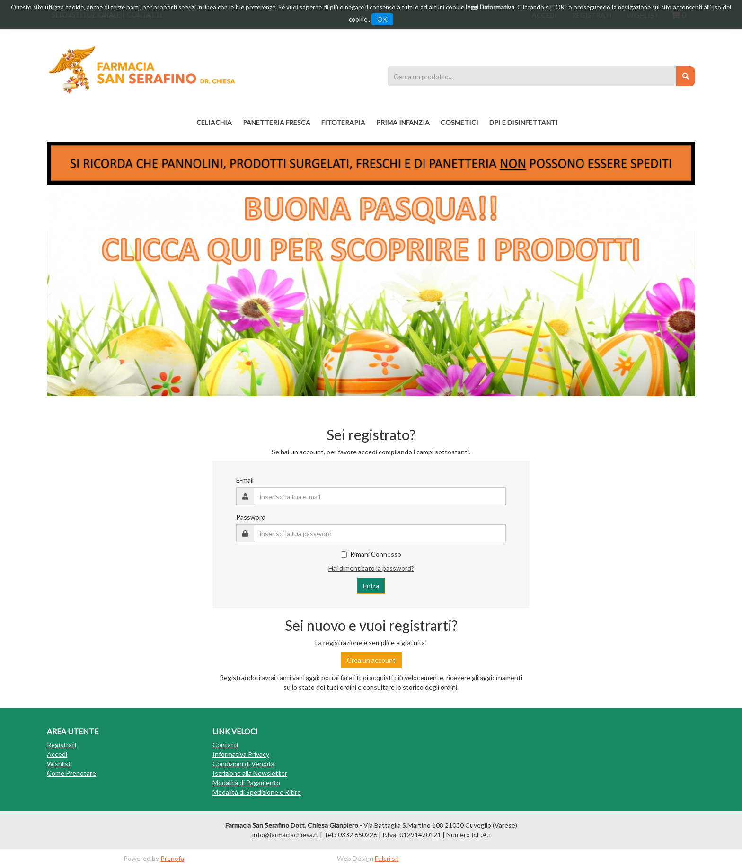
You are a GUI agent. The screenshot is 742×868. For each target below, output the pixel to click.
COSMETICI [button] (459, 122)
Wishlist (59, 764)
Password (250, 517)
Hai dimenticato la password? (371, 568)
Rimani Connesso (371, 554)
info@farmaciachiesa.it (285, 835)
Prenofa (172, 858)
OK (382, 19)
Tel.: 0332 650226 (350, 835)
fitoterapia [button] (343, 122)
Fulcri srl (387, 858)
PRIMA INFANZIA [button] (403, 122)
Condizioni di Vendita (243, 764)
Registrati (61, 745)
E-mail (245, 480)
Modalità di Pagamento (246, 783)
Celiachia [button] (214, 122)
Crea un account (371, 660)
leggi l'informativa (490, 7)
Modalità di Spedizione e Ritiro (256, 792)
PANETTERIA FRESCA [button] (276, 122)
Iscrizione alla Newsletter (249, 773)
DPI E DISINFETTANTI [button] (523, 122)
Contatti (225, 745)
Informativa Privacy (240, 754)
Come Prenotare (71, 773)
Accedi (57, 754)
